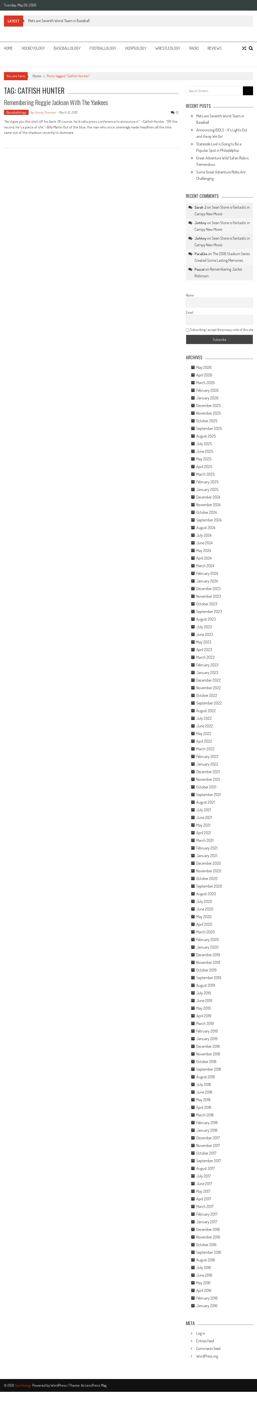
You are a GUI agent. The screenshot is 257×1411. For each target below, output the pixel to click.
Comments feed (208, 1348)
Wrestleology (167, 48)
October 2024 (206, 512)
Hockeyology (33, 48)
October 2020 (206, 878)
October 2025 (206, 420)
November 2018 (208, 1053)
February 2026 (207, 390)
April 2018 (203, 1107)
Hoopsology (135, 48)
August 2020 (206, 893)
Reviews (215, 48)
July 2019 (203, 992)
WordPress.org (207, 1356)
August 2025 (206, 436)
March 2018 (205, 1115)
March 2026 (205, 382)
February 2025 (207, 481)
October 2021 (206, 786)
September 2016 (208, 1252)
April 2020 (204, 924)
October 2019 (206, 970)
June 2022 (204, 725)
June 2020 (204, 909)
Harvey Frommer (45, 112)
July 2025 (204, 443)
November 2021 (208, 779)
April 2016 (203, 1290)
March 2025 (205, 474)
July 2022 (204, 718)
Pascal (199, 269)
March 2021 (205, 840)
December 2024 (208, 497)
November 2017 (208, 1145)
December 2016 (208, 1229)
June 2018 (204, 1092)
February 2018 (207, 1122)
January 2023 (207, 672)
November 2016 (208, 1237)
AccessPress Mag (93, 1385)
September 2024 (208, 519)
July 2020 (204, 901)
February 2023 (207, 664)
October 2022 (206, 695)
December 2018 (208, 1046)
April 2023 (204, 649)
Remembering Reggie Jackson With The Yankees (56, 102)
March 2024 (205, 565)
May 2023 (203, 642)
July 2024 (203, 535)
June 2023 (204, 634)
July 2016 (203, 1267)
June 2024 (204, 542)
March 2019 (205, 1023)
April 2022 (204, 741)
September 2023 (209, 611)
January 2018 (206, 1130)
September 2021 (208, 794)
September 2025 (209, 428)
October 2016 (206, 1244)
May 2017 (203, 1191)
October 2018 (206, 1061)
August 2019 (205, 985)
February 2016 (207, 1298)
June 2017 (204, 1183)
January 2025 (207, 489)
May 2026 (204, 367)
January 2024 (207, 581)
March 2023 (205, 657)
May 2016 (203, 1282)
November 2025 (208, 413)
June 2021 (204, 817)
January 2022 (207, 764)
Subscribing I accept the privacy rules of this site (219, 330)
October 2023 (206, 603)
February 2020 (207, 939)
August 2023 (206, 619)
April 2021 (203, 832)
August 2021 (205, 802)
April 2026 (204, 375)
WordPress (59, 1385)
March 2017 (205, 1206)
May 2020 (204, 916)
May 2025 (203, 458)
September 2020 (209, 886)
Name (190, 295)
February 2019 (207, 1031)
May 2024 (203, 550)
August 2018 (205, 1076)
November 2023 (208, 596)
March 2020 (205, 931)
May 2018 (203, 1099)
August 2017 (205, 1168)
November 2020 (208, 870)
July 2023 (204, 626)
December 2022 (208, 680)
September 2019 (208, 977)
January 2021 (206, 855)
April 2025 (204, 466)
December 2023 (208, 588)
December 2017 (208, 1137)
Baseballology (67, 48)
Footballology (103, 48)
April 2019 (203, 1015)
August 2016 (205, 1259)
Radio (194, 48)
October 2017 (206, 1153)
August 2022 (206, 710)
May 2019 (203, 1008)
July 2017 (203, 1176)
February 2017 (206, 1214)
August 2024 (205, 527)
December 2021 (208, 771)
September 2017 (208, 1160)
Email (189, 312)
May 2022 (203, 733)
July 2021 (203, 809)
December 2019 (208, 954)
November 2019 (208, 962)
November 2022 (208, 687)
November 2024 (208, 504)
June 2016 (204, 1275)
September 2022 (209, 703)
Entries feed (205, 1340)
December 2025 (208, 405)
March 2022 (205, 748)
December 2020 (208, 863)
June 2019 (204, 1000)
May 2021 (203, 825)
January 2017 (206, 1221)
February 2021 (206, 848)
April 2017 (203, 1198)
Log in (200, 1333)
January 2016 (206, 1305)
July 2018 (203, 1084)
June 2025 (204, 451)
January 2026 (207, 397)
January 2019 (206, 1038)
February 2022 (207, 756)
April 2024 (204, 558)
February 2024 (207, 573)
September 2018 (208, 1069)
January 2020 (207, 947)
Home (8, 48)
